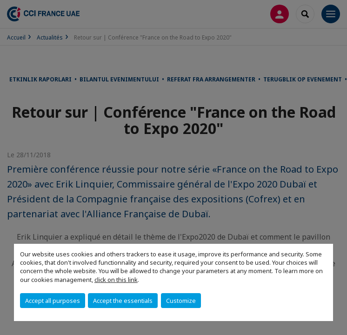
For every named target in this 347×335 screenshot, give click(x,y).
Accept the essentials (123, 300)
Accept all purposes (52, 300)
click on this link (116, 279)
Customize (181, 300)
